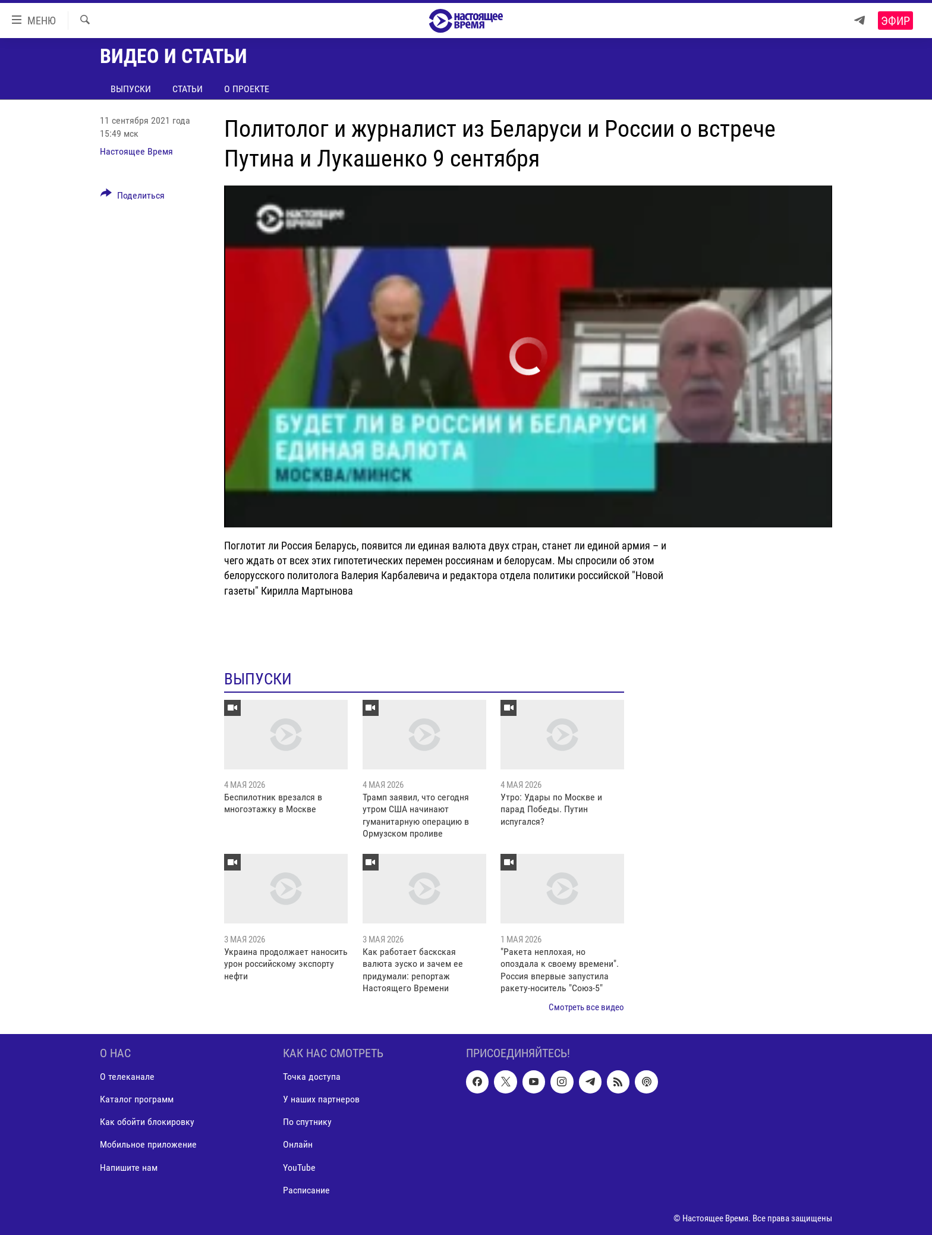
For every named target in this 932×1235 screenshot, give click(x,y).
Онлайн (298, 1144)
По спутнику (307, 1121)
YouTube (299, 1167)
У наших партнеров (321, 1099)
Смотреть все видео (586, 1007)
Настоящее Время (136, 151)
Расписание (306, 1189)
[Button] (132, 197)
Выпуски (131, 89)
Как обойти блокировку (147, 1121)
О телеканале (127, 1076)
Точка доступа (312, 1076)
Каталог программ (137, 1099)
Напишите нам (129, 1167)
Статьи (187, 89)
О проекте (246, 89)
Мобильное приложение (148, 1144)
